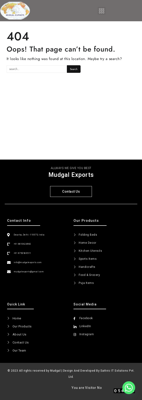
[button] (102, 11)
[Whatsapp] (128, 387)
